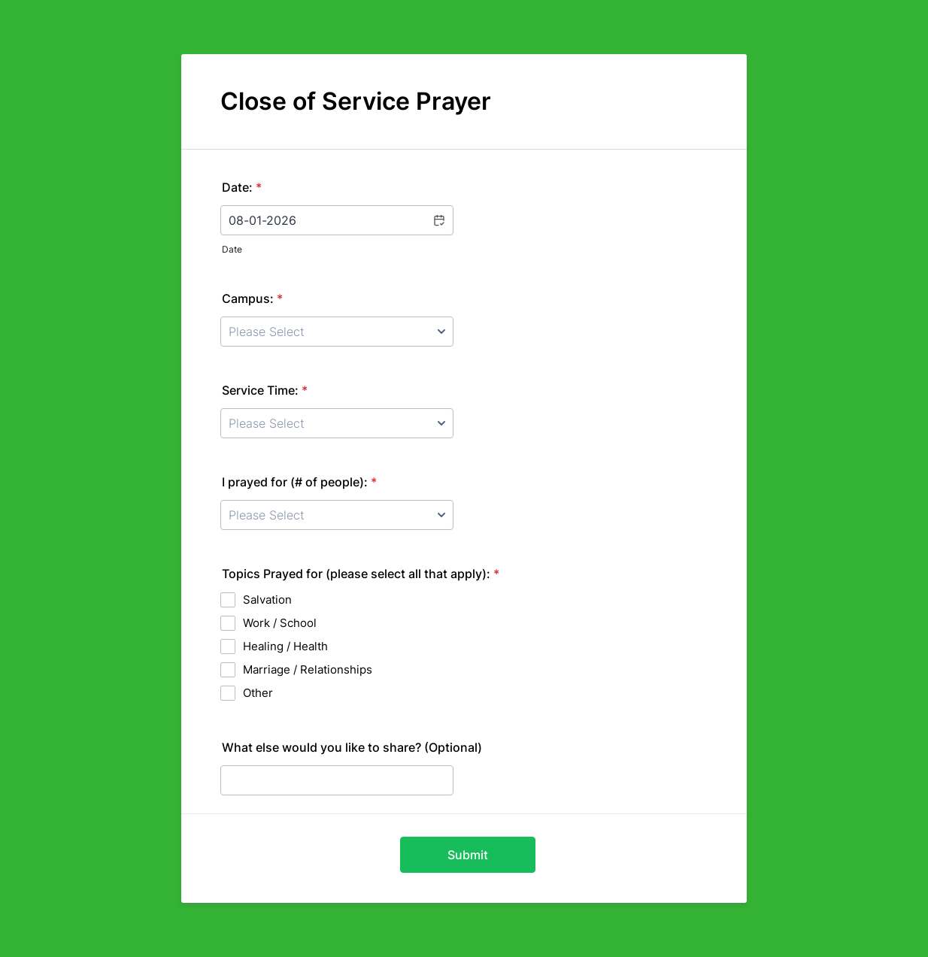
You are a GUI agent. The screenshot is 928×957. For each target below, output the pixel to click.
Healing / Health (285, 646)
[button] (438, 220)
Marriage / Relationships (307, 669)
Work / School (280, 623)
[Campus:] (336, 331)
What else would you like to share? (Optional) (352, 747)
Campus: (252, 298)
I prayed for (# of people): (299, 481)
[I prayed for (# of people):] (336, 515)
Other (258, 693)
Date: (242, 187)
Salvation (267, 599)
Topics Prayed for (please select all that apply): (360, 573)
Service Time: (265, 390)
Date (232, 249)
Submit (467, 854)
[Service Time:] (336, 423)
